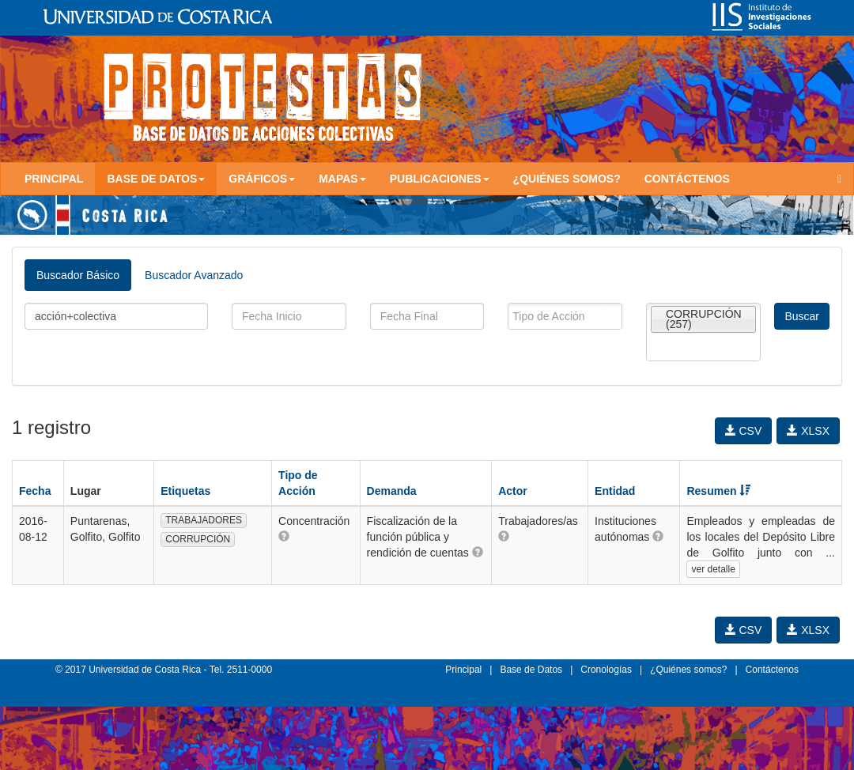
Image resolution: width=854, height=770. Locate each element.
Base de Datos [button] (156, 178)
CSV (743, 431)
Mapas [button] (342, 178)
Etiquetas (185, 491)
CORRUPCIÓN (197, 539)
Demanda (392, 491)
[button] (283, 536)
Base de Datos (531, 669)
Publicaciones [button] (439, 178)
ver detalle (713, 569)
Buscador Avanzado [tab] (194, 275)
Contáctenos (687, 178)
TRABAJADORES (203, 520)
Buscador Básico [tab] (77, 275)
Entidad (615, 491)
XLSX (808, 431)
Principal (54, 178)
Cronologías (606, 669)
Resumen (718, 491)
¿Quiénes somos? (567, 178)
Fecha (35, 491)
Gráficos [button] (262, 178)
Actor (512, 491)
